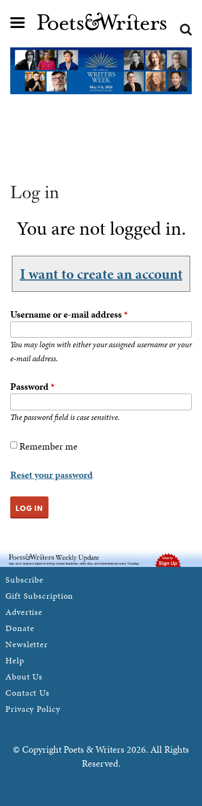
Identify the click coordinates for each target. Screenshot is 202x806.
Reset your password (51, 474)
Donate (19, 628)
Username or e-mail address (69, 314)
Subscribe (24, 579)
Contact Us (27, 692)
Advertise (24, 612)
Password (32, 386)
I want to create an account (101, 273)
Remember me (48, 446)
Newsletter (26, 644)
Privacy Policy (32, 709)
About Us (24, 676)
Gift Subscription (39, 596)
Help (14, 660)
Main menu (17, 22)
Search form (186, 30)
